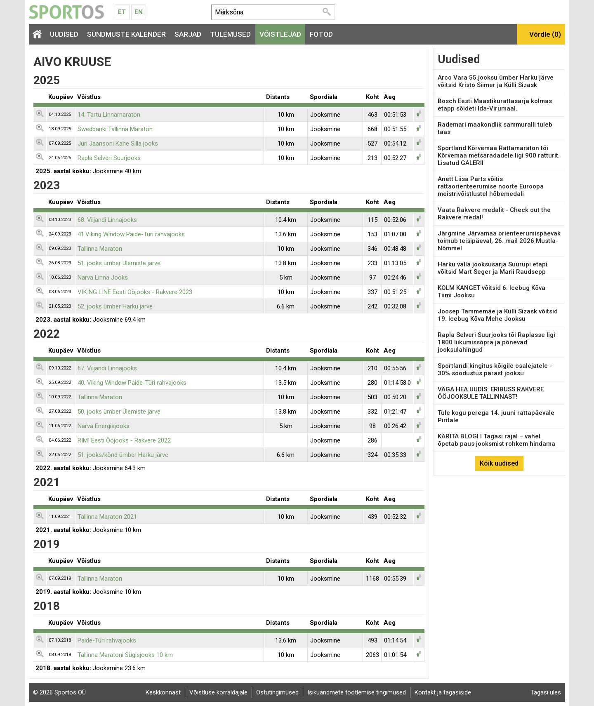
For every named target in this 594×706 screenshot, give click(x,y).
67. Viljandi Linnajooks (107, 368)
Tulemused (230, 34)
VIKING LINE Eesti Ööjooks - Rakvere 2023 (135, 292)
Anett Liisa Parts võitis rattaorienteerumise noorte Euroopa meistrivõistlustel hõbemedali (491, 186)
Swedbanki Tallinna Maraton (115, 129)
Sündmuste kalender (126, 34)
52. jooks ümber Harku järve (115, 306)
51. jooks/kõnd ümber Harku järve (123, 455)
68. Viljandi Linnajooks (107, 220)
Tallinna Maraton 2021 (107, 516)
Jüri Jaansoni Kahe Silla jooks (118, 143)
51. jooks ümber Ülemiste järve (119, 263)
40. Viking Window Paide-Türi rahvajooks (132, 382)
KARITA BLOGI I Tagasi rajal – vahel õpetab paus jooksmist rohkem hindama (496, 440)
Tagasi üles (545, 692)
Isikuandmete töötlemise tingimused (356, 692)
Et (122, 12)
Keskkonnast (163, 692)
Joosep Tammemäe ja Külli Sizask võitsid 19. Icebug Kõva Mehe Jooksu (498, 315)
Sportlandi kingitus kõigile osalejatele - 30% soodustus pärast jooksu (495, 369)
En (138, 12)
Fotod (321, 34)
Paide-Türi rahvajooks (107, 640)
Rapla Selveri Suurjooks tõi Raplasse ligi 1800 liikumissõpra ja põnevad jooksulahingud (496, 342)
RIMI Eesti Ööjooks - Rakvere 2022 (124, 440)
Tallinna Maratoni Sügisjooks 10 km (125, 655)
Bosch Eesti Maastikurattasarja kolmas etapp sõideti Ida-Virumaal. (495, 104)
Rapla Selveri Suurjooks (109, 158)
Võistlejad (280, 34)
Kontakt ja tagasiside (443, 692)
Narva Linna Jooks (103, 277)
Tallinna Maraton (100, 248)
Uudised (64, 34)
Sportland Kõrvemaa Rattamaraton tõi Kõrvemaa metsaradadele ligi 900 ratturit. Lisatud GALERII (499, 155)
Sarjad (187, 34)
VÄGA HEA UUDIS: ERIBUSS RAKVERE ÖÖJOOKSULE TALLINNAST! (491, 393)
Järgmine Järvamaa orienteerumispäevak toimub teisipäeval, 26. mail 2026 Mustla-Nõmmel (499, 241)
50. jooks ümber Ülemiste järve (119, 411)
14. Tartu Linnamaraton (109, 114)
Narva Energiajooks (104, 426)
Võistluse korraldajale (218, 692)
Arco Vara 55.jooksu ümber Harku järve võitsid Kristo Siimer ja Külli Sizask (496, 81)
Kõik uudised (499, 463)
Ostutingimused (277, 692)
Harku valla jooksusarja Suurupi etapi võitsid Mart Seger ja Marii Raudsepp (492, 268)
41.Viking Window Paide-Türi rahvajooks (131, 234)
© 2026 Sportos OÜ (59, 692)
